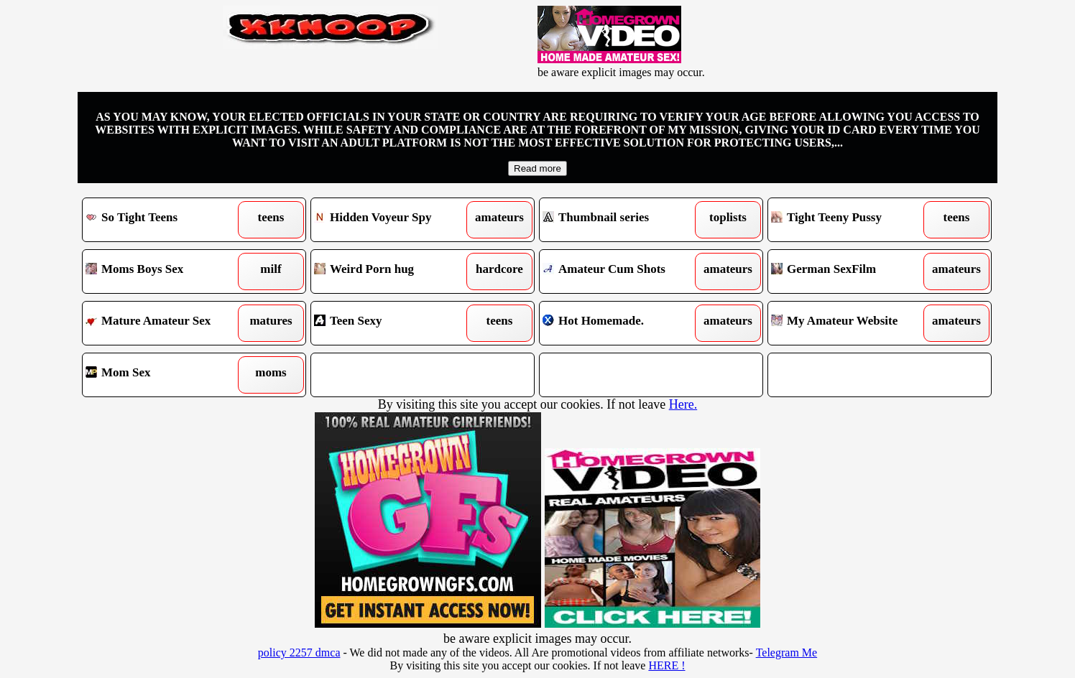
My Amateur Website (851, 323)
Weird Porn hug (394, 271)
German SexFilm (851, 271)
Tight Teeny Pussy (851, 219)
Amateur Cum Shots (623, 271)
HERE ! (666, 665)
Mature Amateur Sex (166, 323)
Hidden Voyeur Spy (394, 219)
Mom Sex (166, 375)
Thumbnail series (623, 219)
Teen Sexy (394, 323)
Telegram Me (787, 652)
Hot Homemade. (623, 323)
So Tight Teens (166, 219)
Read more (537, 168)
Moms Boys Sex (166, 271)
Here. (683, 404)
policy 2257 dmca (299, 652)
